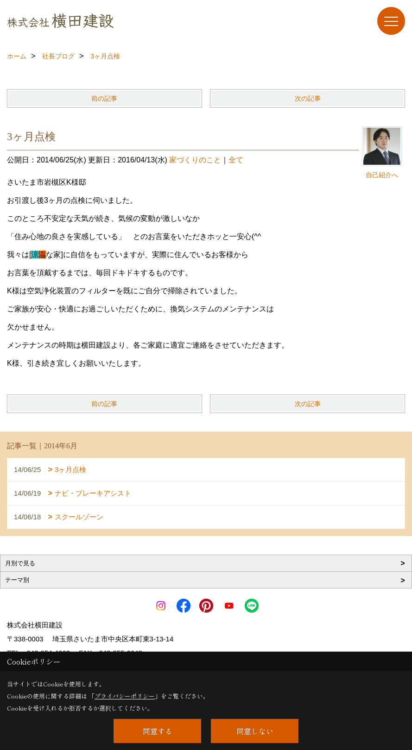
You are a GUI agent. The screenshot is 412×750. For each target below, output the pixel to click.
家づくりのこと (195, 160)
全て (235, 160)
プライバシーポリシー (125, 696)
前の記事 (104, 98)
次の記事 (308, 98)
